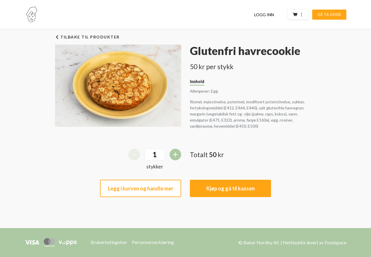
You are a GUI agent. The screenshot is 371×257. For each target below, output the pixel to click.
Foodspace (335, 242)
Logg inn (264, 14)
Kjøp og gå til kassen (230, 188)
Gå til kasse (329, 14)
